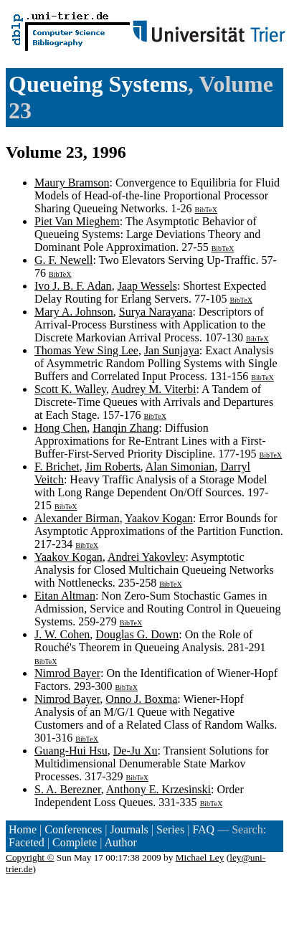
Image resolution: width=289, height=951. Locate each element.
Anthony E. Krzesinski (158, 789)
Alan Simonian (180, 466)
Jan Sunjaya (171, 350)
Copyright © (30, 857)
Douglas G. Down (137, 634)
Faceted (26, 842)
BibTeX (206, 210)
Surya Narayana (156, 312)
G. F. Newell (63, 260)
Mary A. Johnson (73, 312)
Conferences (73, 829)
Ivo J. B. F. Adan (73, 286)
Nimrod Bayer (67, 673)
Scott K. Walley (70, 389)
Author (121, 842)
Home (23, 829)
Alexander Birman (77, 518)
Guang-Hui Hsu (71, 750)
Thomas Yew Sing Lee (86, 350)
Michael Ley (200, 857)
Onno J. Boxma (141, 699)
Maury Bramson (71, 182)
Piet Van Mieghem (77, 221)
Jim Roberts (113, 466)
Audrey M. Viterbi (153, 389)
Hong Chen (60, 428)
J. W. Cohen (62, 634)
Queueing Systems (98, 84)
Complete (74, 842)
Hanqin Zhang (125, 428)
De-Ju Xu (135, 750)
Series (170, 829)
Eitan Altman (64, 596)
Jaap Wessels (147, 286)
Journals (129, 829)
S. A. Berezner (67, 789)
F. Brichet (57, 466)
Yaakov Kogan (159, 518)
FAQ (203, 829)
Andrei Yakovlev (146, 557)
